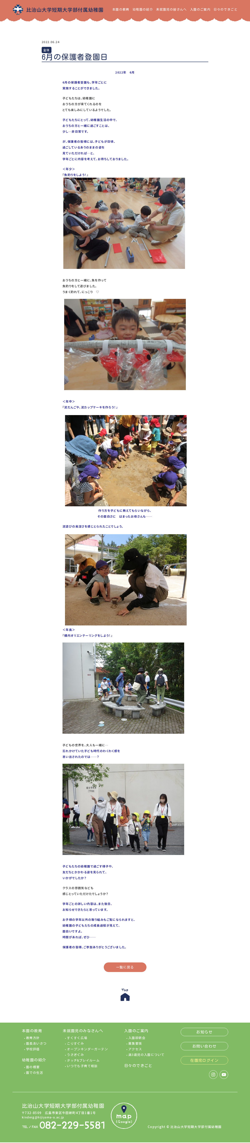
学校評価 (33, 1050)
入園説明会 (136, 1039)
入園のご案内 (200, 9)
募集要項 (135, 1045)
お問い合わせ (204, 1048)
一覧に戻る (125, 967)
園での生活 (34, 1074)
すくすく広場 (77, 1039)
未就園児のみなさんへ (83, 1032)
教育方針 (33, 1039)
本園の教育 (120, 9)
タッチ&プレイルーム (83, 1062)
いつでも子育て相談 (82, 1067)
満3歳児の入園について (146, 1056)
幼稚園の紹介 (142, 9)
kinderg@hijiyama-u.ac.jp (44, 1119)
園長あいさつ (36, 1045)
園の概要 (33, 1068)
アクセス (135, 1050)
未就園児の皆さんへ (171, 9)
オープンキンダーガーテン (87, 1050)
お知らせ (204, 1034)
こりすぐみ (75, 1045)
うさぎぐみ (75, 1056)
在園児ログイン (204, 1062)
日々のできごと (226, 9)
